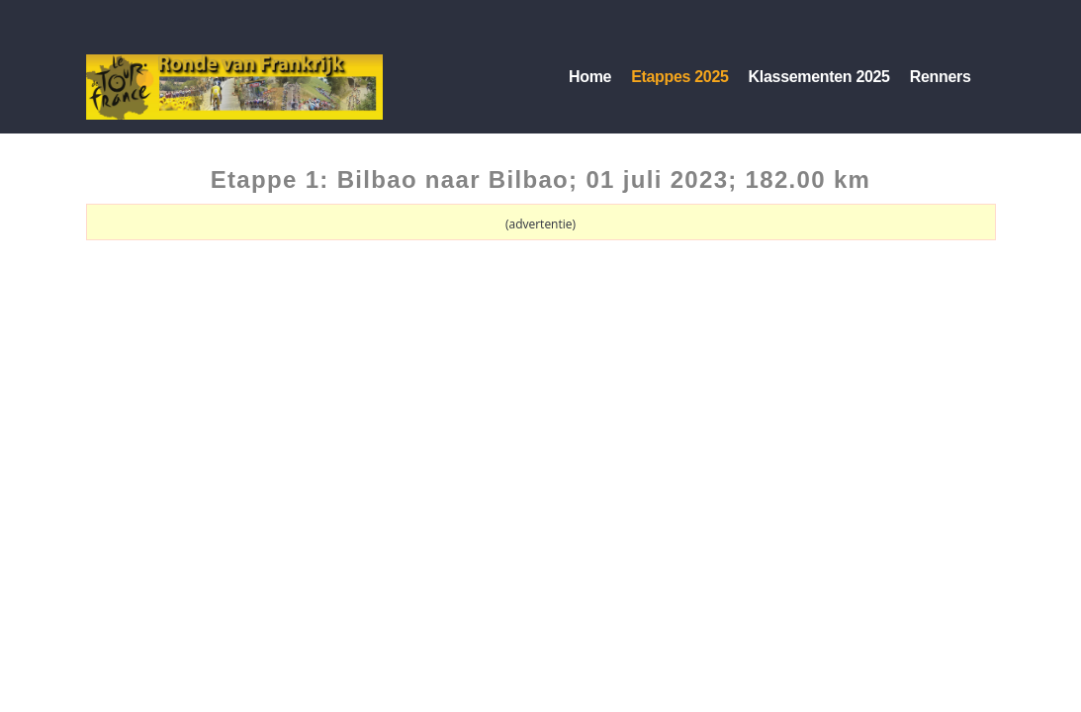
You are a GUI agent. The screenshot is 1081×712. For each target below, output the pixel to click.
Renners (940, 76)
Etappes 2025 (679, 76)
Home (590, 76)
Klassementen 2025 (819, 76)
